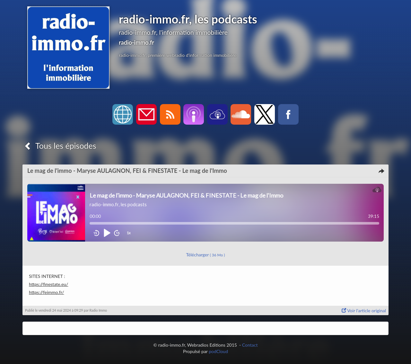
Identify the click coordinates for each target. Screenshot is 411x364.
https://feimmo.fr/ (46, 292)
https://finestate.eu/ (48, 284)
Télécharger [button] (205, 254)
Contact (250, 345)
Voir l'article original (364, 310)
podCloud (218, 351)
